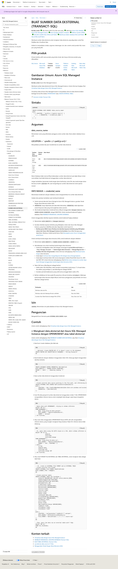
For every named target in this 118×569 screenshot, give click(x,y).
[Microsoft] (3, 2)
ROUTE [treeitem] (10, 260)
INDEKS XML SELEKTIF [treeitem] (14, 274)
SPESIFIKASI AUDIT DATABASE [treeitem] (16, 189)
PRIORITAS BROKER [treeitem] (13, 168)
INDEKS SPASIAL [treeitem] (12, 288)
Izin (92, 30)
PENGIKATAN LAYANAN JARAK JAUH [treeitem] (17, 253)
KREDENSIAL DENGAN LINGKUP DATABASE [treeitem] (16, 195)
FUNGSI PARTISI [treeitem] (12, 243)
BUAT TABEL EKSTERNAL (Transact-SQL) (46, 542)
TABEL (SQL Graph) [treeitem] (13, 300)
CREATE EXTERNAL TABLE (66, 93)
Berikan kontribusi (31, 564)
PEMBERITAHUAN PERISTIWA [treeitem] (15, 203)
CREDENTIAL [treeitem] (11, 182)
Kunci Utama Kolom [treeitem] (13, 177)
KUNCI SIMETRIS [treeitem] (12, 293)
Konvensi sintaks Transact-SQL (42, 97)
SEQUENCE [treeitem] (11, 277)
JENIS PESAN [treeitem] (11, 241)
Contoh (93, 35)
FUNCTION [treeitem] (11, 231)
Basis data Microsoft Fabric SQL (83, 65)
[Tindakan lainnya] (85, 18)
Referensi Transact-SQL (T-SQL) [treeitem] (14, 101)
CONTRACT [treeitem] (11, 180)
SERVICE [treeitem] (10, 286)
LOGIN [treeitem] (10, 236)
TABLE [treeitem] (9, 298)
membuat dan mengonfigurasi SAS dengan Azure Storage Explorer (61, 256)
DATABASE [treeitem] (11, 187)
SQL (37, 18)
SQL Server (42, 18)
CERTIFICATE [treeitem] (11, 170)
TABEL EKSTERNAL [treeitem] (13, 220)
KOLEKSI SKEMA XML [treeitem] (13, 322)
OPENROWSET (51, 93)
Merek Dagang (79, 564)
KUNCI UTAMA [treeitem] (12, 239)
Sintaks (93, 26)
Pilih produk (94, 21)
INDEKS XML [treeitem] (11, 317)
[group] (59, 162)
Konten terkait (94, 37)
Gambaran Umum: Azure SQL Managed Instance (101, 23)
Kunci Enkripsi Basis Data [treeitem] (14, 191)
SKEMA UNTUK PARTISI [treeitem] (14, 246)
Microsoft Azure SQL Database (42, 65)
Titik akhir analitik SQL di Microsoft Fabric (45, 34)
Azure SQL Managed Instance (39, 32)
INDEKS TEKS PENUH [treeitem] (13, 227)
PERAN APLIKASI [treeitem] (12, 158)
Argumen (93, 28)
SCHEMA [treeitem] (10, 265)
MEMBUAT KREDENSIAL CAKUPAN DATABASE (56, 214)
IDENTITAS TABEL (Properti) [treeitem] (15, 303)
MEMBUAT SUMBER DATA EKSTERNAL (61, 338)
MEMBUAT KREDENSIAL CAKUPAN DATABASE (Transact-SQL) (52, 540)
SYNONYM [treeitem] (11, 296)
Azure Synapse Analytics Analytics (59, 32)
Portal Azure (100, 6)
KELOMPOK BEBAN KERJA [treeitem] (14, 315)
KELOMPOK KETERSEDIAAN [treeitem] (15, 165)
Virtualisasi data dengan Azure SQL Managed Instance (46, 88)
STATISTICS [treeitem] (11, 291)
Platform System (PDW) (78, 32)
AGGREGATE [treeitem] (11, 156)
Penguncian (94, 33)
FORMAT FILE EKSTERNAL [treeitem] (14, 217)
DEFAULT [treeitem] (10, 198)
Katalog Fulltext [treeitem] (12, 224)
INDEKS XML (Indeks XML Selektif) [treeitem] (17, 320)
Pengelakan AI (5, 564)
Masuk (114, 2)
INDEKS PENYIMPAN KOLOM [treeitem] (15, 172)
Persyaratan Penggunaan (67, 564)
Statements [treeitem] (10, 144)
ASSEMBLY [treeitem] (11, 160)
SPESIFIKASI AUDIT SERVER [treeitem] (15, 281)
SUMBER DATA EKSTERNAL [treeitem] (15, 208)
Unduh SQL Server (110, 6)
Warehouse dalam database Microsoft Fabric (71, 34)
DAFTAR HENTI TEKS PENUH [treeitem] (15, 229)
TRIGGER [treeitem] (10, 305)
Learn (32, 18)
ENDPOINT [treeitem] (11, 201)
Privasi (39, 564)
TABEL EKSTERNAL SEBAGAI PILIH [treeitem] (16, 222)
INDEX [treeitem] (10, 234)
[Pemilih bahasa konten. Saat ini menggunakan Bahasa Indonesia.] (8, 560)
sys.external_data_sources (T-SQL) (44, 544)
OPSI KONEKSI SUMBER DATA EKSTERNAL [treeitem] (15, 211)
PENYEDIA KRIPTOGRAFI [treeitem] (14, 184)
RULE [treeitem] (9, 263)
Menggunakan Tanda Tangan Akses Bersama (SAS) (49, 546)
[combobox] (15, 21)
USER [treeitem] (9, 310)
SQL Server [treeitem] (6, 27)
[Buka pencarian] (110, 2)
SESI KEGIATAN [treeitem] (12, 205)
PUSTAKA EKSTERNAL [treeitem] (13, 215)
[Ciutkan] (26, 17)
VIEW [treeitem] (9, 312)
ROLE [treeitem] (9, 258)
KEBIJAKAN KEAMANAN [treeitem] (14, 272)
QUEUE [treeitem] (10, 251)
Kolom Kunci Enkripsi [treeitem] (13, 175)
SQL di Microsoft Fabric (38, 37)
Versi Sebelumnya (15, 564)
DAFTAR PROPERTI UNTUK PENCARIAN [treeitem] (15, 268)
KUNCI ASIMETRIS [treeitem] (13, 163)
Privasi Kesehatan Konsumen (51, 564)
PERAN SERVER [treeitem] (12, 284)
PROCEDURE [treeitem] (11, 248)
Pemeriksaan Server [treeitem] (13, 279)
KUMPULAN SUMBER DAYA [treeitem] (15, 255)
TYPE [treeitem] (9, 308)
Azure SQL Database (78, 30)
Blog (23, 564)
